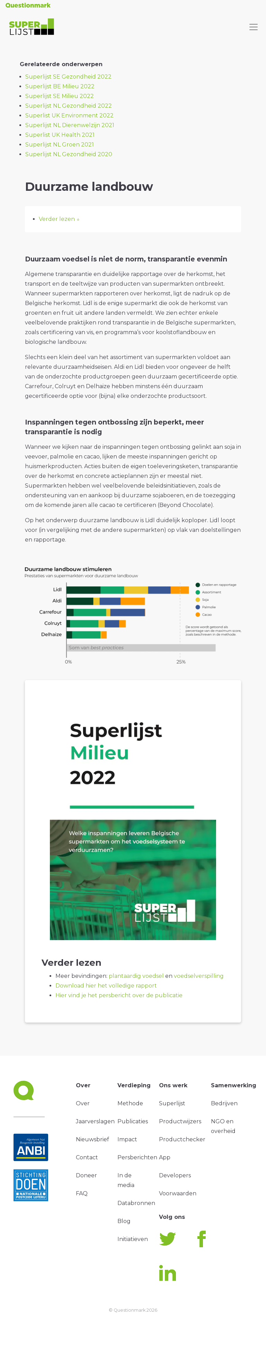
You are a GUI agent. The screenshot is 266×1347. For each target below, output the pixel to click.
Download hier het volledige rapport (106, 985)
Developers (175, 1175)
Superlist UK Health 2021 (60, 135)
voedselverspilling (199, 976)
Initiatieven (132, 1239)
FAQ (82, 1193)
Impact (127, 1139)
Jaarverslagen (95, 1121)
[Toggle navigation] (253, 27)
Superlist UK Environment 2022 (69, 115)
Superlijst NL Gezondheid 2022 (68, 105)
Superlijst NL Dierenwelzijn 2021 (69, 125)
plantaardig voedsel (137, 976)
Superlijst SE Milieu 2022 (59, 96)
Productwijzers (180, 1121)
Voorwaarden (177, 1193)
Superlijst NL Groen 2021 (59, 144)
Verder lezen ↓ (59, 219)
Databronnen (136, 1203)
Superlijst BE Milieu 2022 (60, 86)
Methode (130, 1103)
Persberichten (137, 1157)
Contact (87, 1157)
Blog (124, 1221)
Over (83, 1103)
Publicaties (132, 1121)
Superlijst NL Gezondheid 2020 (68, 154)
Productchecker (182, 1139)
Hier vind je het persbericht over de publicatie (119, 995)
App (164, 1157)
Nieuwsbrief (92, 1139)
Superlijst (172, 1103)
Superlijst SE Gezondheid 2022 (68, 76)
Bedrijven (224, 1103)
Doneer (86, 1175)
